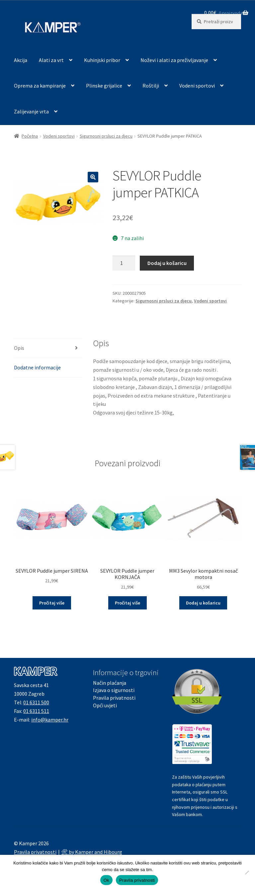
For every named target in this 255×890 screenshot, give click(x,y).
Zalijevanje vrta (31, 111)
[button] (93, 177)
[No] (246, 872)
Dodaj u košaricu (167, 263)
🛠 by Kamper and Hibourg (91, 852)
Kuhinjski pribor (102, 60)
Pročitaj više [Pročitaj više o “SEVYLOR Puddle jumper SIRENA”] (51, 603)
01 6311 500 (36, 702)
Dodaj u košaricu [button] (203, 603)
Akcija (20, 60)
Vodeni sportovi (197, 85)
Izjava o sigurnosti (113, 690)
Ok (106, 880)
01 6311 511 (36, 711)
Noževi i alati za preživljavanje (174, 60)
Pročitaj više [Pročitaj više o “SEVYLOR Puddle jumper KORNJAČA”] (127, 603)
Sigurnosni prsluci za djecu (106, 136)
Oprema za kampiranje (40, 85)
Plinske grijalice (104, 85)
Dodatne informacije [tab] (37, 367)
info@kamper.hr (49, 719)
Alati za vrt (51, 60)
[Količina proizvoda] (124, 263)
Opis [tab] (19, 348)
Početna (30, 136)
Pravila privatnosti (114, 697)
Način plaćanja (109, 682)
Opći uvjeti (105, 705)
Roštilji (150, 85)
